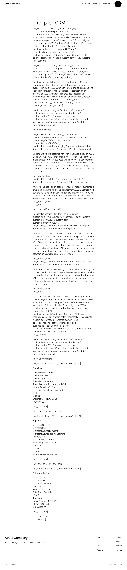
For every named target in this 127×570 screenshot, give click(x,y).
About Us (85, 3)
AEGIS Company (12, 3)
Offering (95, 3)
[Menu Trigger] (118, 4)
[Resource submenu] (109, 3)
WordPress (119, 564)
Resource (105, 3)
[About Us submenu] (89, 3)
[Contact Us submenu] (121, 3)
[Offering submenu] (99, 3)
